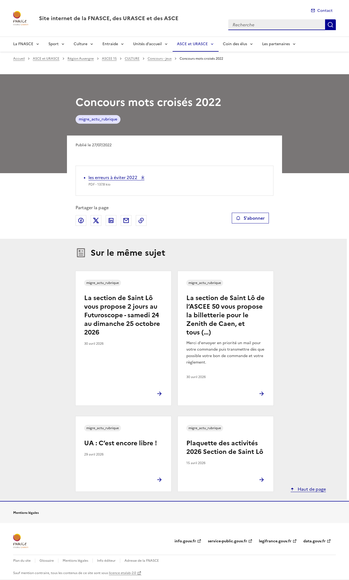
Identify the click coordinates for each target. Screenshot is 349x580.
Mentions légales (75, 560)
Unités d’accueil (147, 44)
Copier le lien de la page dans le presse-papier (141, 220)
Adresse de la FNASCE (141, 560)
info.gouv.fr (185, 541)
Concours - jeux (160, 58)
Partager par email (126, 220)
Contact (325, 10)
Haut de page (311, 489)
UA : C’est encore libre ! (120, 443)
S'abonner (250, 218)
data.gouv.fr (314, 541)
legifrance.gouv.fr (275, 541)
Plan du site (22, 560)
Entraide (110, 44)
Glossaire (47, 560)
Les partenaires (276, 44)
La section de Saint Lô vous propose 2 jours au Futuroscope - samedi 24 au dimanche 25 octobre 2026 (122, 315)
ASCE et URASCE (192, 44)
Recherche (330, 24)
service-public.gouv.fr (227, 541)
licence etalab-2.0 (122, 573)
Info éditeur (106, 560)
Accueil (19, 58)
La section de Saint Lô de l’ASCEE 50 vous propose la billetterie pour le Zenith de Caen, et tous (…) (225, 315)
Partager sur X (96, 220)
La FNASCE (23, 44)
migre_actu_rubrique (98, 119)
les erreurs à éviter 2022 (113, 177)
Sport (53, 44)
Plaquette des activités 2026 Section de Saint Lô (224, 447)
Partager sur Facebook (81, 220)
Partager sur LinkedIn (111, 220)
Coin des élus (235, 44)
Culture (80, 44)
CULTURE (132, 58)
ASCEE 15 (109, 58)
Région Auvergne (80, 58)
